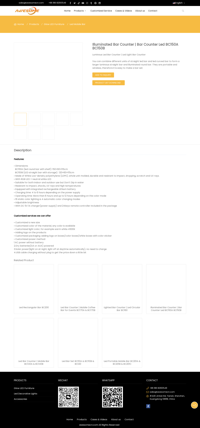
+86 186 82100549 (57, 2)
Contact (152, 10)
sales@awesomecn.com (31, 2)
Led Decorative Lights (25, 393)
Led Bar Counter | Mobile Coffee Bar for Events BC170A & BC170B (78, 309)
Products (80, 10)
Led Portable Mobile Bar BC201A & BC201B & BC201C (122, 362)
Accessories (20, 399)
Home (67, 10)
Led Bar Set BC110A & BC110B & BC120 (78, 362)
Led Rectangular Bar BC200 (34, 307)
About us (140, 10)
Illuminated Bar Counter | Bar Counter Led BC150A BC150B (166, 309)
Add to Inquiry (103, 75)
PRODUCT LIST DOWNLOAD (108, 82)
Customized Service (101, 10)
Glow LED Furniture (54, 24)
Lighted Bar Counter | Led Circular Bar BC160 (122, 309)
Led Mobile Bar (77, 24)
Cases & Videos (123, 10)
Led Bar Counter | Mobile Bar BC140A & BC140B (33, 362)
